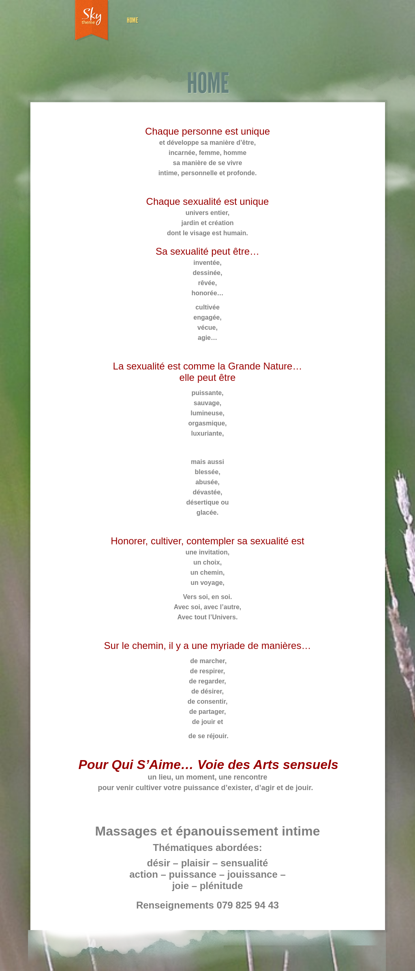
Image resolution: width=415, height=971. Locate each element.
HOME (132, 20)
